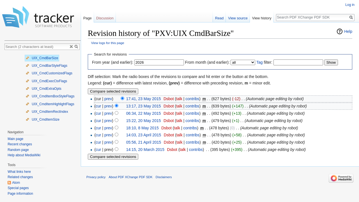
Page (87, 18)
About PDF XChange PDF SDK (131, 177)
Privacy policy (95, 177)
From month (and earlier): (207, 62)
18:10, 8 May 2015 (142, 128)
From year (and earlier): (112, 62)
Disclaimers (164, 177)
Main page (15, 139)
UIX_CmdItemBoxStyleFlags (50, 96)
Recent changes (20, 144)
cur (98, 106)
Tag (259, 62)
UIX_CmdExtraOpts (43, 88)
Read (219, 18)
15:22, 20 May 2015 (143, 120)
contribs (192, 99)
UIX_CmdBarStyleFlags (46, 65)
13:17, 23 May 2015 (143, 106)
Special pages (18, 188)
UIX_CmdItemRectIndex (47, 111)
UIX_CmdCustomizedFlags (49, 73)
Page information (20, 194)
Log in (350, 5)
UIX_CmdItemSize (42, 119)
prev (108, 99)
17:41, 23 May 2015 (143, 99)
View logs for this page (107, 43)
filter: (264, 62)
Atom (16, 183)
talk (179, 99)
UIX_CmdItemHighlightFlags (50, 104)
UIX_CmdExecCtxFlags (46, 81)
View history (261, 18)
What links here (19, 172)
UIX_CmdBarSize (42, 58)
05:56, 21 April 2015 (143, 142)
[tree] (42, 88)
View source (237, 18)
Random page (18, 150)
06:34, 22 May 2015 (143, 113)
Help (348, 31)
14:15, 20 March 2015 (145, 149)
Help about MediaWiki (24, 155)
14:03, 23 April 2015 (143, 135)
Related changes (20, 177)
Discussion (105, 18)
